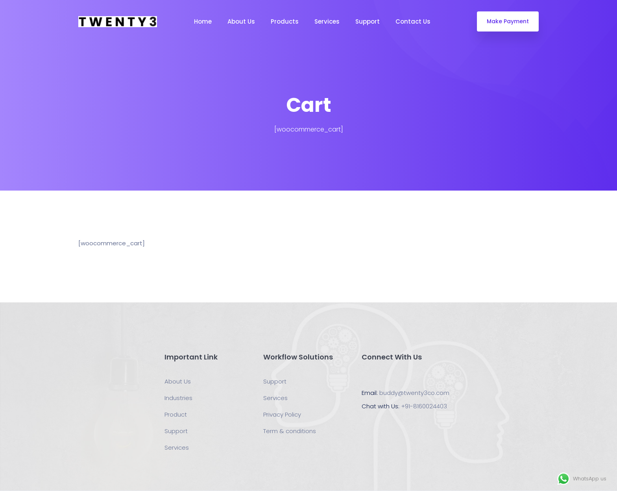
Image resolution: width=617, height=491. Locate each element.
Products (285, 21)
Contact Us (412, 21)
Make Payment (508, 21)
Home (203, 21)
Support (367, 21)
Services (327, 21)
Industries (178, 398)
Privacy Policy (282, 414)
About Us (241, 21)
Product (175, 414)
